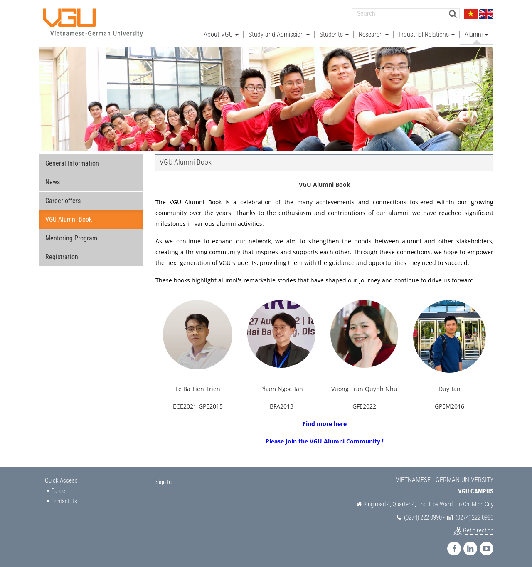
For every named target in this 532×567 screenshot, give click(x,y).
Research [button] (374, 33)
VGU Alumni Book (68, 219)
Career (59, 490)
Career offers (63, 200)
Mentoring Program (71, 237)
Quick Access (61, 479)
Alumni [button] (476, 33)
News (52, 181)
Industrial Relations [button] (427, 33)
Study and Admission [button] (279, 33)
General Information (72, 162)
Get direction (478, 529)
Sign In (163, 481)
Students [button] (334, 33)
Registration (61, 256)
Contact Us (64, 500)
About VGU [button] (221, 33)
